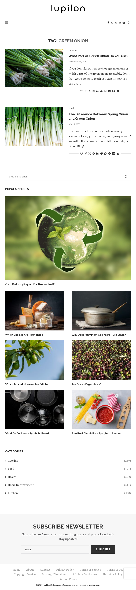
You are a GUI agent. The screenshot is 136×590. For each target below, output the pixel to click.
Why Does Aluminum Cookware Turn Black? (99, 334)
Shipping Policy (112, 574)
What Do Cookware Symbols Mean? (27, 433)
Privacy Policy (65, 569)
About (30, 569)
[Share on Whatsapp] (105, 91)
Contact (45, 569)
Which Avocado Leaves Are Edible (26, 384)
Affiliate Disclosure (85, 574)
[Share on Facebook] (86, 91)
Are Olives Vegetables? (86, 384)
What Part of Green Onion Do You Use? (98, 56)
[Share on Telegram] (109, 91)
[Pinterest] (120, 23)
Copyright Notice (25, 574)
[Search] (129, 23)
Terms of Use (115, 569)
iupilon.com (94, 585)
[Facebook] (108, 23)
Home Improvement (69, 485)
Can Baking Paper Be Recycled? (30, 284)
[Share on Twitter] (89, 91)
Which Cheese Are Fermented (24, 334)
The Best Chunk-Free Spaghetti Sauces (96, 433)
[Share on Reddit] (101, 91)
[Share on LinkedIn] (97, 91)
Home (16, 569)
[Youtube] (124, 23)
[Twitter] (112, 23)
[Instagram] (116, 23)
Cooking (69, 460)
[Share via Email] (118, 91)
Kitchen (69, 493)
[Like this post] (81, 91)
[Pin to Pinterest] (94, 91)
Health (69, 477)
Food (69, 469)
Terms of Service (90, 569)
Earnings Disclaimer (54, 574)
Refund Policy (68, 579)
